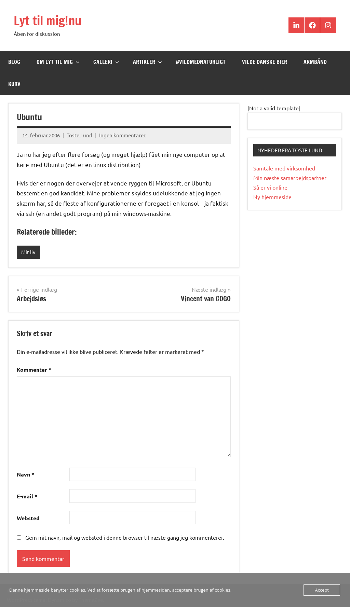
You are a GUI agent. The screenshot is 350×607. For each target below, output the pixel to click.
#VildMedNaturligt (201, 62)
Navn (25, 474)
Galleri (106, 62)
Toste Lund (79, 135)
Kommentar (34, 369)
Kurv (14, 84)
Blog (14, 62)
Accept (322, 590)
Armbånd (315, 62)
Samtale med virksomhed (284, 168)
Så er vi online (270, 187)
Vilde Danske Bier (264, 62)
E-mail (27, 496)
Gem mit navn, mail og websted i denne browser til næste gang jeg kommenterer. (124, 537)
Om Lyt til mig (58, 62)
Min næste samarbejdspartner (289, 177)
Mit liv (28, 252)
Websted (28, 518)
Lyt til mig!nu (47, 20)
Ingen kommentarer (122, 135)
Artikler (147, 62)
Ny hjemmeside (272, 196)
